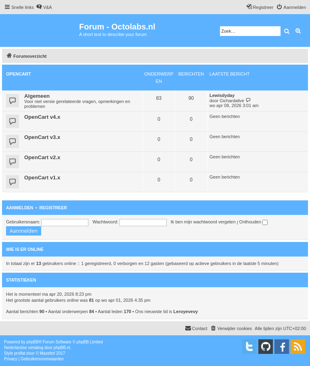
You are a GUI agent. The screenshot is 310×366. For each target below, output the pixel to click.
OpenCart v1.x (42, 178)
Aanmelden (19, 207)
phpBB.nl (62, 347)
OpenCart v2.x (42, 157)
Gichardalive (232, 100)
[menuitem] (44, 7)
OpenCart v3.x (42, 137)
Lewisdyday (222, 95)
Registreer (53, 207)
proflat (19, 353)
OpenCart (18, 74)
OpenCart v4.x (42, 117)
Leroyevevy (186, 311)
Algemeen (37, 96)
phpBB (33, 342)
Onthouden (253, 221)
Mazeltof (47, 353)
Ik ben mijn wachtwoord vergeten (203, 221)
